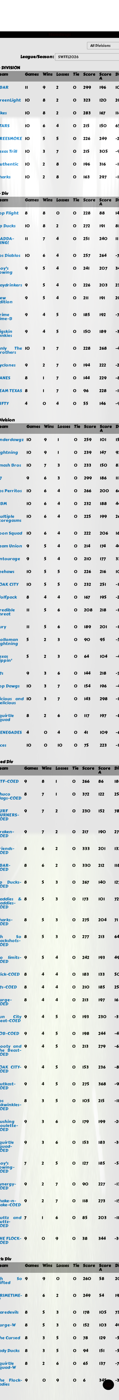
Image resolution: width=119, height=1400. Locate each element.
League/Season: (37, 56)
